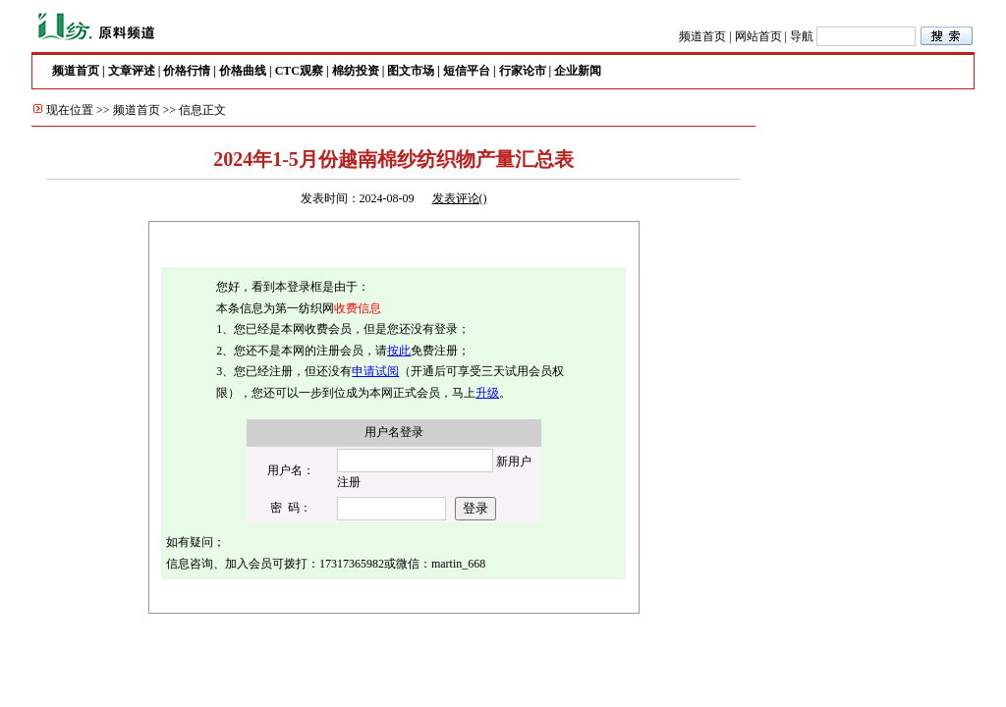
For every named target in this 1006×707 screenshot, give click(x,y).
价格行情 (186, 71)
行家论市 (522, 71)
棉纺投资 (355, 71)
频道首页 (702, 36)
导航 (801, 36)
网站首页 (758, 36)
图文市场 (410, 71)
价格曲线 (242, 71)
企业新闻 (577, 71)
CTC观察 (299, 71)
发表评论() (459, 198)
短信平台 (466, 71)
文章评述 (131, 71)
